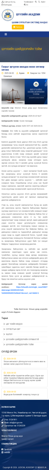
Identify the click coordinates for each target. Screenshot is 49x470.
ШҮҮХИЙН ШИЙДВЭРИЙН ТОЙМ (19, 344)
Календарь (7, 5)
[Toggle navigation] (6, 34)
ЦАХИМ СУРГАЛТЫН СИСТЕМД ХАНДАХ (29, 22)
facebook (7, 449)
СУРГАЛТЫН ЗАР (12, 329)
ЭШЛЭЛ (8, 334)
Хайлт (41, 2)
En (26, 5)
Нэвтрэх (17, 27)
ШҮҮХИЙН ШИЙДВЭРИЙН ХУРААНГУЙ (21, 339)
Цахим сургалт (8, 439)
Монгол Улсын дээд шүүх (12, 436)
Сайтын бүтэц (8, 2)
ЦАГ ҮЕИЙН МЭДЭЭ (13, 324)
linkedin (6, 452)
